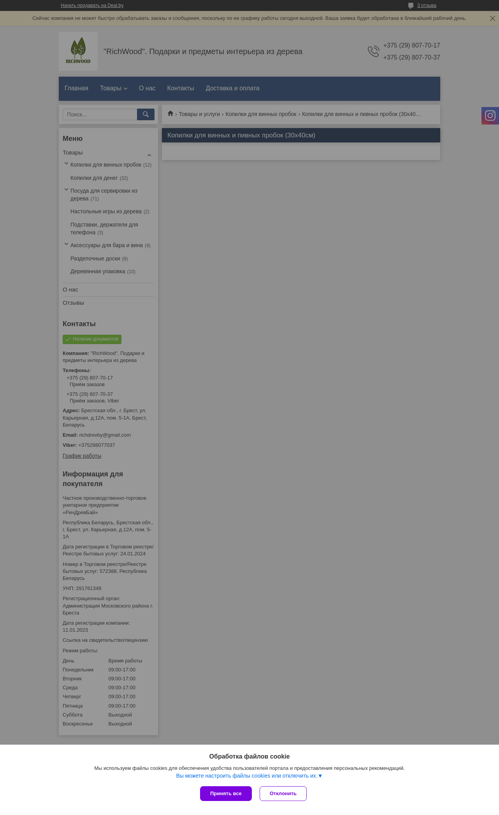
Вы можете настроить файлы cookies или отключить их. (246, 776)
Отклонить (283, 793)
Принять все (226, 793)
